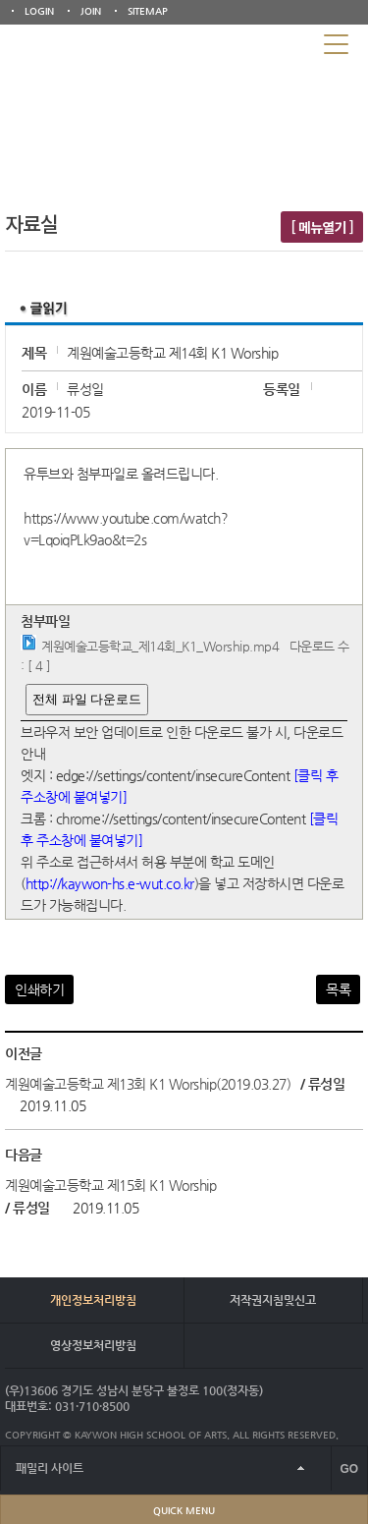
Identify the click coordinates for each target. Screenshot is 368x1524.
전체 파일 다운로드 (86, 699)
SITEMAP (148, 11)
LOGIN (39, 11)
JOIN (90, 11)
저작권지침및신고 (273, 1300)
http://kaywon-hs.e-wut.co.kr (110, 883)
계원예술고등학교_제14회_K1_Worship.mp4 (160, 646)
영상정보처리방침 (93, 1345)
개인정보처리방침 (93, 1300)
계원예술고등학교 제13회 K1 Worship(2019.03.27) (147, 1084)
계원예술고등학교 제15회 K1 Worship (110, 1185)
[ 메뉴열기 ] (321, 227)
